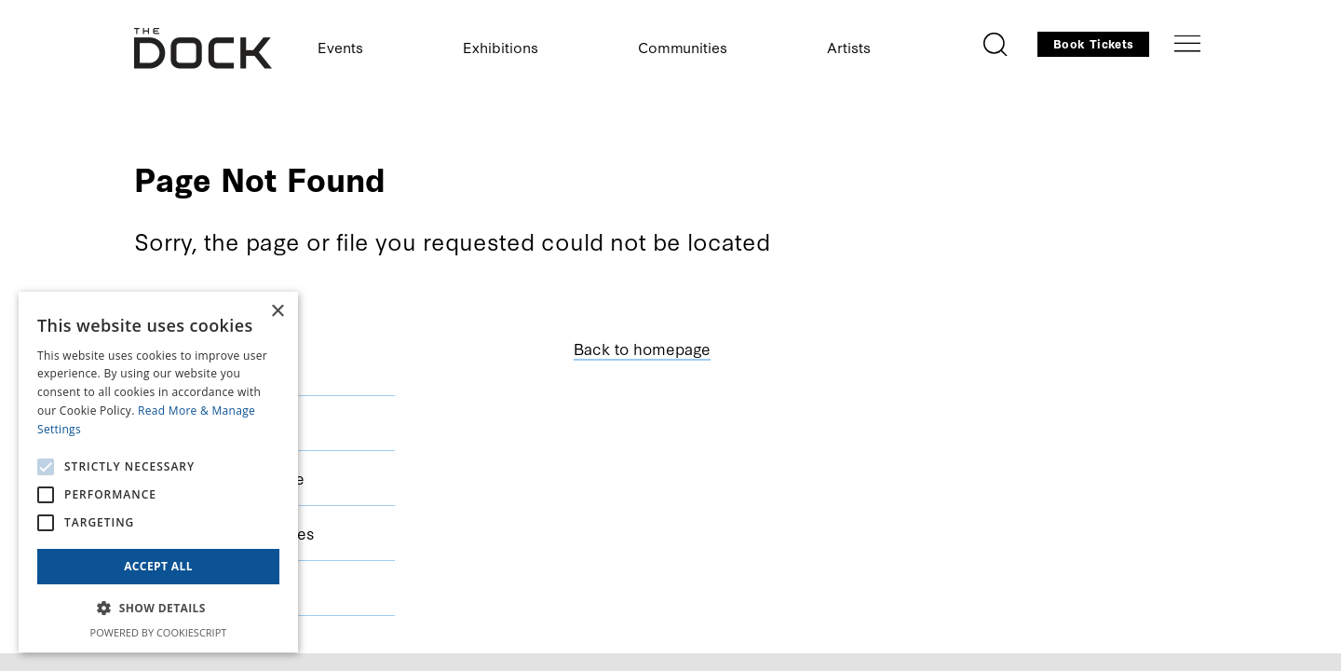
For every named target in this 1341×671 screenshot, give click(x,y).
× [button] (277, 312)
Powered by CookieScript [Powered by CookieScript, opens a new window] (158, 632)
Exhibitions (500, 47)
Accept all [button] (158, 566)
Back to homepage (642, 348)
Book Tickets (1093, 42)
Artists (849, 47)
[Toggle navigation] (1187, 43)
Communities (682, 47)
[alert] (158, 472)
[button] (158, 608)
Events (340, 47)
